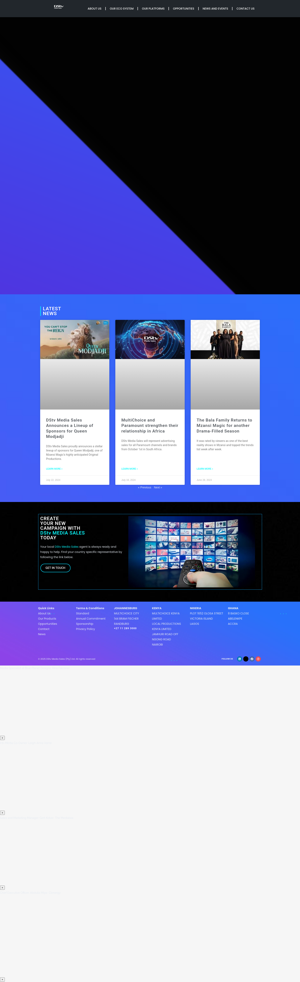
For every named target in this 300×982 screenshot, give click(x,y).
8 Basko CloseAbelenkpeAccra (238, 618)
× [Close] (2, 737)
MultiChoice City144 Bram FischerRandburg (126, 618)
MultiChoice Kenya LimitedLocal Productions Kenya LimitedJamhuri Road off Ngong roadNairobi (166, 629)
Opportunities (183, 9)
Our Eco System (122, 9)
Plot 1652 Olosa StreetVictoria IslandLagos (206, 618)
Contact (44, 629)
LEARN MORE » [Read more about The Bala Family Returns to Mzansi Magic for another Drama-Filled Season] (205, 468)
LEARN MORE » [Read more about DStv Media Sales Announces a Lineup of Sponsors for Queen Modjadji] (54, 468)
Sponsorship (84, 624)
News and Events (215, 9)
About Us (95, 9)
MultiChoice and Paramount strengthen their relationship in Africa (149, 425)
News (42, 634)
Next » (158, 487)
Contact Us (245, 9)
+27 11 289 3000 (125, 628)
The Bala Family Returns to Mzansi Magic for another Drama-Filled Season (224, 425)
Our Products (47, 619)
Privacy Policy (85, 629)
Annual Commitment (90, 619)
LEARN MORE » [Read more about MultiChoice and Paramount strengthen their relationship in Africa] (129, 468)
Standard (82, 613)
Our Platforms (153, 9)
